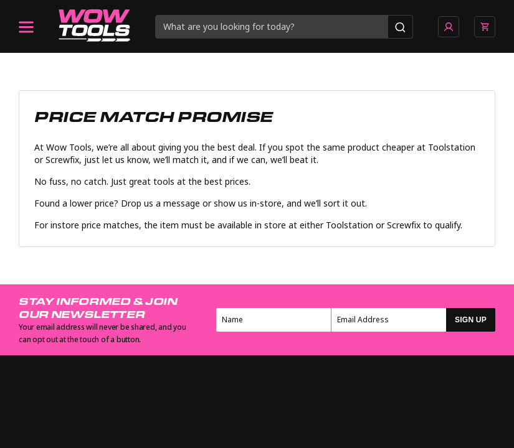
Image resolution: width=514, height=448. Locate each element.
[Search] (400, 27)
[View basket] (484, 26)
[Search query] (272, 27)
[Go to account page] (448, 26)
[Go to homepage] (94, 27)
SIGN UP (471, 319)
